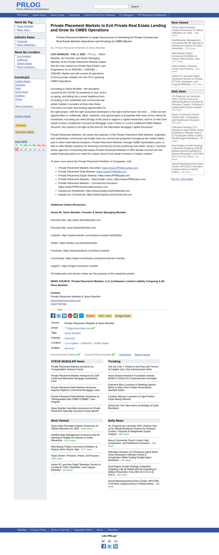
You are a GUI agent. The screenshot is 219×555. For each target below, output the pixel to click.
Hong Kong (21, 91)
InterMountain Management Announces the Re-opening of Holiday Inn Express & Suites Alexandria (75, 438)
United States (24, 63)
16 (21, 149)
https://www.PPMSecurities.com (120, 167)
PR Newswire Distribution (152, 15)
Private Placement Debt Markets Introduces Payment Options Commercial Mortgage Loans (75, 389)
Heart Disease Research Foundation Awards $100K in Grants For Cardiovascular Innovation (132, 377)
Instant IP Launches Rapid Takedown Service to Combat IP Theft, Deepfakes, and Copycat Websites (76, 467)
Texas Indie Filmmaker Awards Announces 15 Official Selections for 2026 (74, 427)
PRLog (92, 54)
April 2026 (21, 141)
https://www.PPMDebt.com (111, 171)
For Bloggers (126, 15)
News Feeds (57, 15)
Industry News (23, 116)
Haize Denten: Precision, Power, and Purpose (75, 455)
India (18, 88)
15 (25, 149)
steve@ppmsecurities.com (66, 300)
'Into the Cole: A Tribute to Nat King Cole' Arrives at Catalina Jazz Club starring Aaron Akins (133, 368)
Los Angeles (24, 56)
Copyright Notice (83, 529)
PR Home (22, 15)
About (99, 529)
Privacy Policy (38, 529)
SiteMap (22, 529)
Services (69, 348)
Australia (20, 84)
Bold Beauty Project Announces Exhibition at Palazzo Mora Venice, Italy (74, 448)
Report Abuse (142, 354)
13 (34, 149)
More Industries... (27, 44)
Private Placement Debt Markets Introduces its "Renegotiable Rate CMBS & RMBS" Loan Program (75, 399)
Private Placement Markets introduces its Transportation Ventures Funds (72, 368)
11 (43, 149)
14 (30, 149)
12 (39, 149)
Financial (22, 41)
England (20, 95)
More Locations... (27, 67)
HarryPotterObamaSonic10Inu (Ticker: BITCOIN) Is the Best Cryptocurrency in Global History (133, 482)
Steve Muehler (25, 26)
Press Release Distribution (33, 8)
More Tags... (24, 29)
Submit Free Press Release (99, 15)
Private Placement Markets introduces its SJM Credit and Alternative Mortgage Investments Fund (75, 378)
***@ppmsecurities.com (78, 328)
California (22, 59)
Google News (123, 315)
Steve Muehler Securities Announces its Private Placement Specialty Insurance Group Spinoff (75, 409)
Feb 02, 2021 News (182, 179)
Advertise (112, 529)
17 (16, 149)
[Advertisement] (137, 81)
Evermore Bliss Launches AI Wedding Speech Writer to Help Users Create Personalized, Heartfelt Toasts (132, 387)
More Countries (24, 106)
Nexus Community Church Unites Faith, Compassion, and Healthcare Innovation (129, 442)
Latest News (39, 15)
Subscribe (74, 15)
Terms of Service (59, 529)
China (18, 99)
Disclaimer (125, 354)
